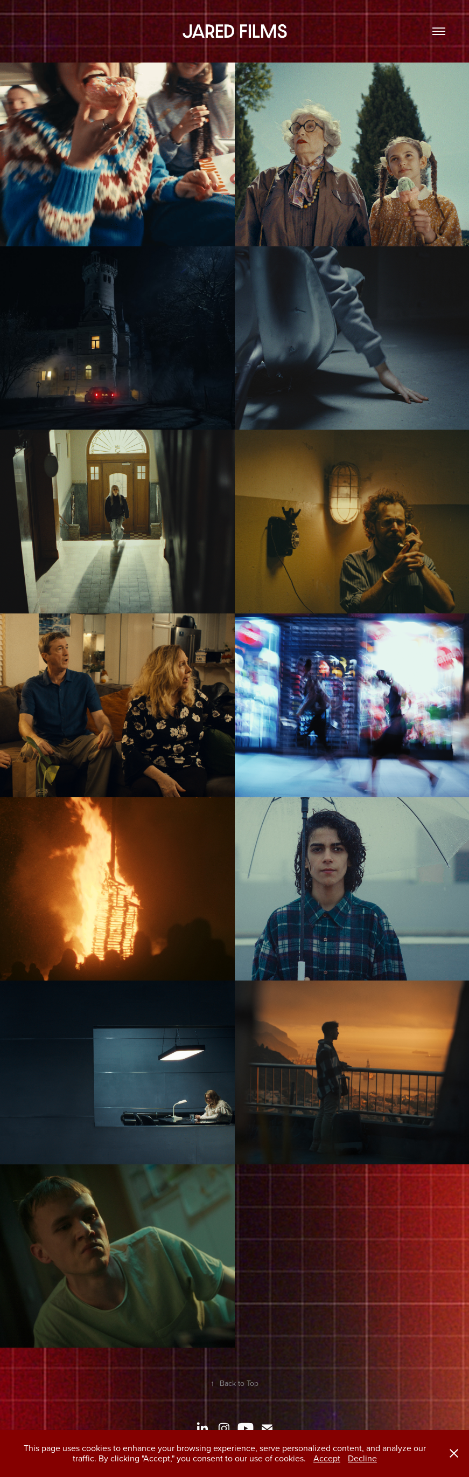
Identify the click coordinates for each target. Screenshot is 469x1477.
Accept (326, 1458)
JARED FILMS (235, 31)
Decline (362, 1458)
